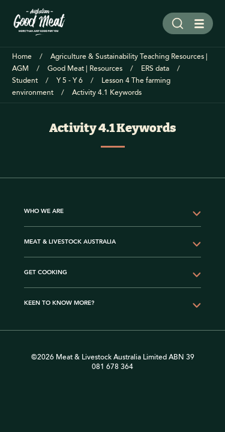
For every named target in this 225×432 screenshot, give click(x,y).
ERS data (155, 68)
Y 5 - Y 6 (69, 80)
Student (25, 80)
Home (22, 56)
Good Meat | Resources (84, 68)
